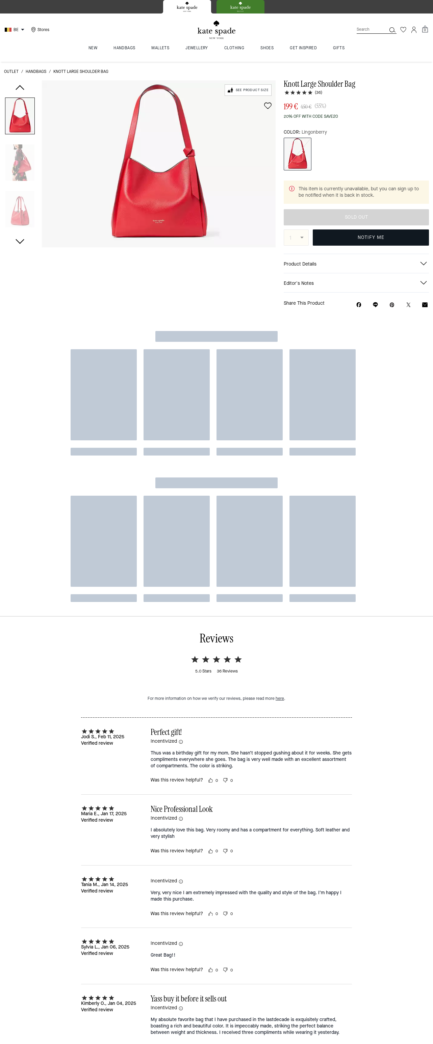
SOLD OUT (356, 217)
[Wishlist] (403, 30)
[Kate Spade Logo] (216, 30)
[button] (20, 117)
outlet (11, 71)
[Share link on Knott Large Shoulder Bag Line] (375, 305)
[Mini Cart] (425, 29)
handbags (36, 71)
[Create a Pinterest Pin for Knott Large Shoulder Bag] (392, 305)
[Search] (366, 29)
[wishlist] (268, 105)
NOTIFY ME (371, 237)
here (280, 407)
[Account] (414, 30)
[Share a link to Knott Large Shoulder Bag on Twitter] (408, 305)
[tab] (187, 6)
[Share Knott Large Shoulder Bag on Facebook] (359, 305)
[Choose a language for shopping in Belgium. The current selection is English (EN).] (15, 30)
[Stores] (39, 30)
